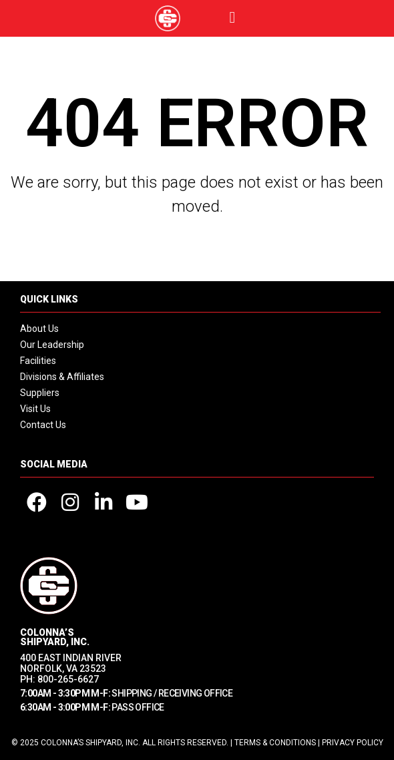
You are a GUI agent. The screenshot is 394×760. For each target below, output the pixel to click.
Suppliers (39, 392)
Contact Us (43, 424)
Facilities (38, 360)
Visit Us (35, 408)
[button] (233, 17)
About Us (39, 328)
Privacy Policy (352, 742)
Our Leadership (52, 344)
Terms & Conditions (275, 742)
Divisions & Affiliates (62, 376)
